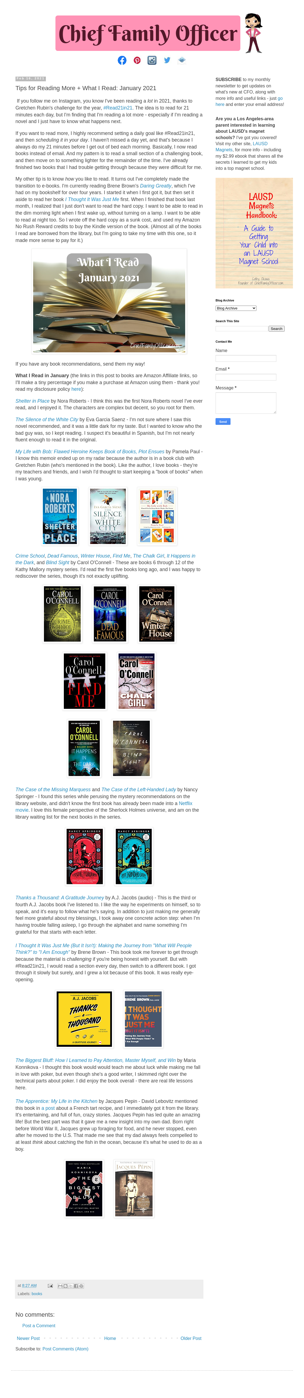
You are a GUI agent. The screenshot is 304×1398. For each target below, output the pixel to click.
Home (110, 1338)
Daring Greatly (155, 186)
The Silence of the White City (46, 419)
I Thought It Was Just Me (92, 199)
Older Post (190, 1338)
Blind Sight (57, 562)
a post (48, 1108)
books (37, 1294)
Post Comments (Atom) (65, 1349)
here (76, 389)
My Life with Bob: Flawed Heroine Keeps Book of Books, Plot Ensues (89, 451)
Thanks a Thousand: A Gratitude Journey (59, 897)
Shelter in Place (32, 401)
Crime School (30, 556)
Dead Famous (62, 556)
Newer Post (28, 1338)
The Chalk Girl (148, 556)
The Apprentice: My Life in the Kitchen (56, 1101)
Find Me (121, 556)
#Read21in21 (117, 108)
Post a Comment (38, 1325)
